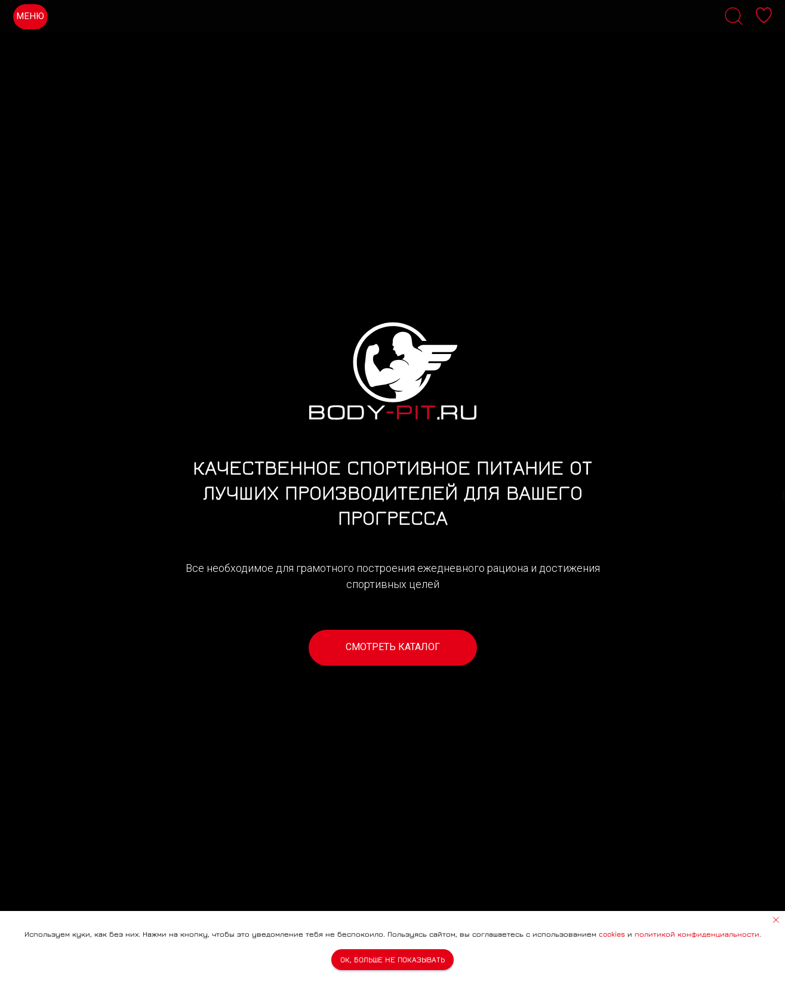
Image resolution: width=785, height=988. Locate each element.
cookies (612, 933)
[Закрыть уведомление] (776, 920)
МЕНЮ (30, 16)
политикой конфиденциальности (697, 933)
